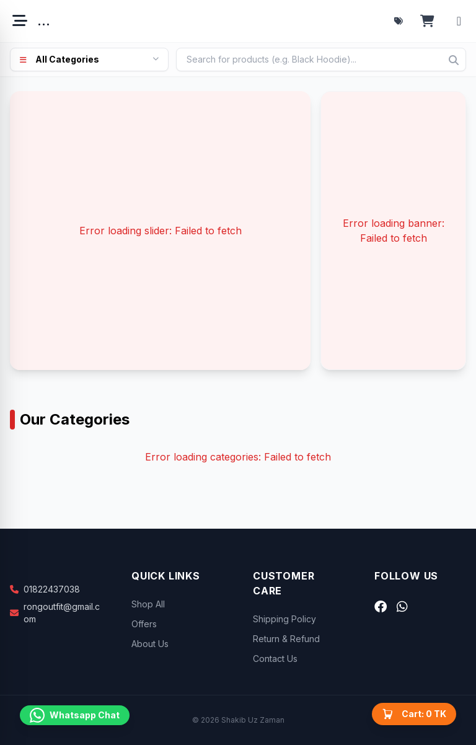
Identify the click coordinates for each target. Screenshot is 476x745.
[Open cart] (427, 21)
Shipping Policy (284, 619)
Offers (144, 624)
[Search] (454, 60)
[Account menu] (459, 21)
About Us (150, 643)
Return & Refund (286, 638)
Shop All (148, 604)
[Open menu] (20, 21)
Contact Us (275, 658)
